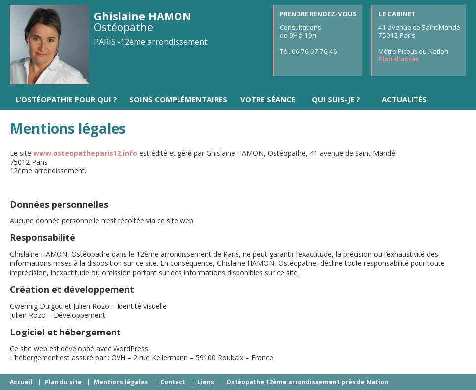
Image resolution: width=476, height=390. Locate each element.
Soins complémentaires (178, 99)
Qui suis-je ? (336, 99)
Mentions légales (121, 382)
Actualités (404, 99)
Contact (172, 382)
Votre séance (267, 99)
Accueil (21, 382)
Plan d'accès (398, 59)
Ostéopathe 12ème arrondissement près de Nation (307, 382)
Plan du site (63, 382)
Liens (205, 382)
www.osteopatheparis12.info (85, 153)
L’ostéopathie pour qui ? (66, 99)
